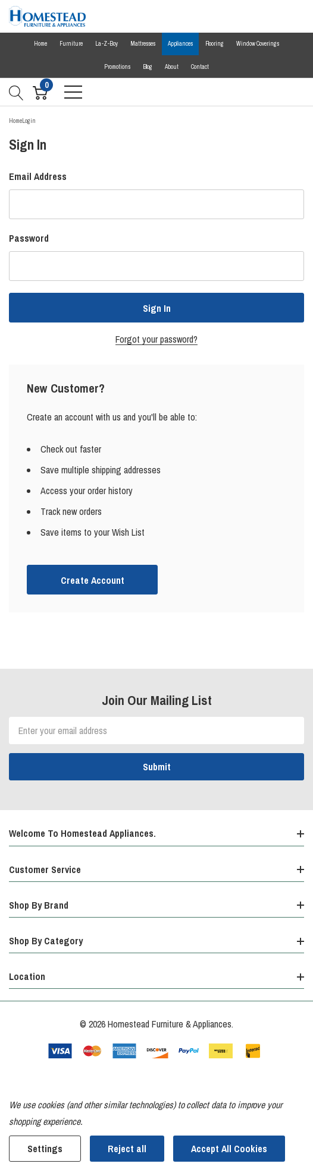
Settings (44, 1148)
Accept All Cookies (229, 1148)
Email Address (38, 176)
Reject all (127, 1148)
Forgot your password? (156, 339)
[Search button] (16, 92)
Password (29, 238)
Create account (92, 580)
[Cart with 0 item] (40, 92)
